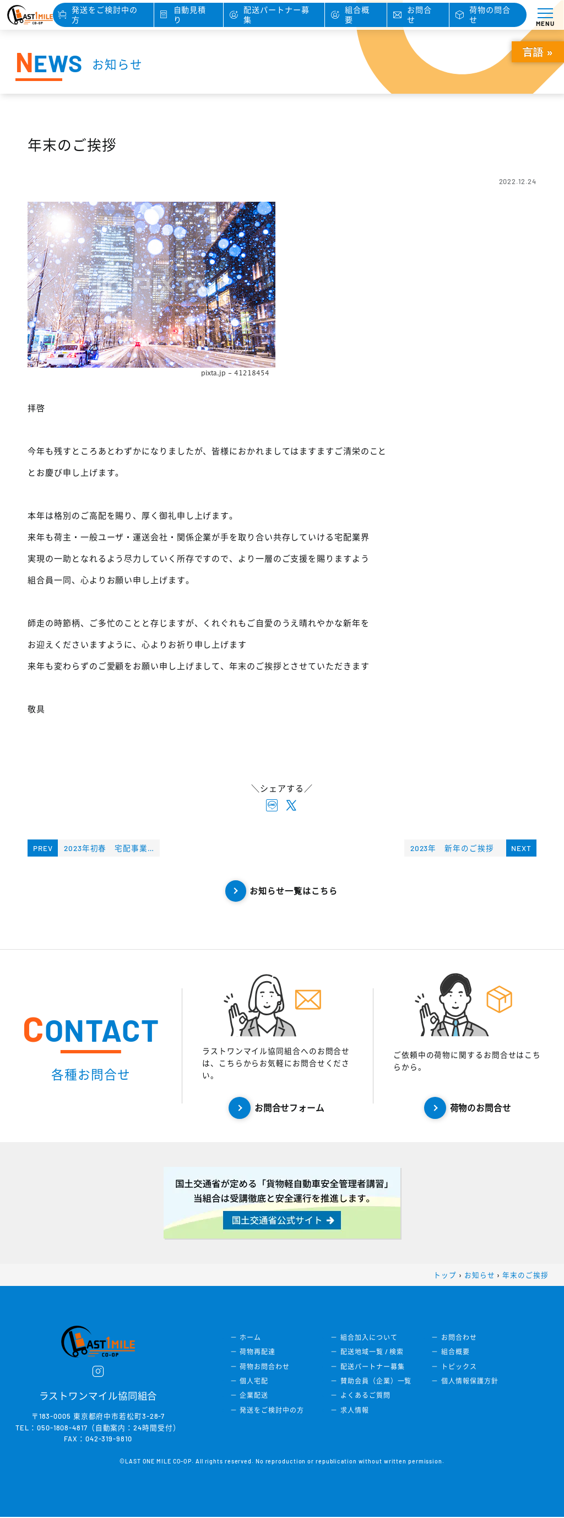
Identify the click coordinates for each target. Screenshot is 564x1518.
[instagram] (98, 1373)
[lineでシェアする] (272, 806)
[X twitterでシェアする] (291, 806)
